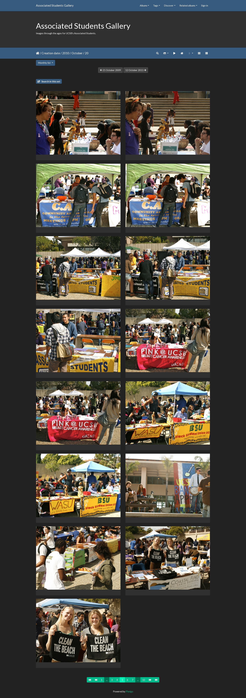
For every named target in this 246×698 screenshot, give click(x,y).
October (77, 53)
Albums (143, 5)
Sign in (204, 5)
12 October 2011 (135, 70)
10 (143, 679)
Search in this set (48, 81)
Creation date (51, 53)
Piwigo (129, 691)
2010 (65, 53)
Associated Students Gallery (55, 5)
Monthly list (44, 62)
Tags (155, 5)
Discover (169, 5)
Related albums (187, 5)
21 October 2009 (110, 70)
